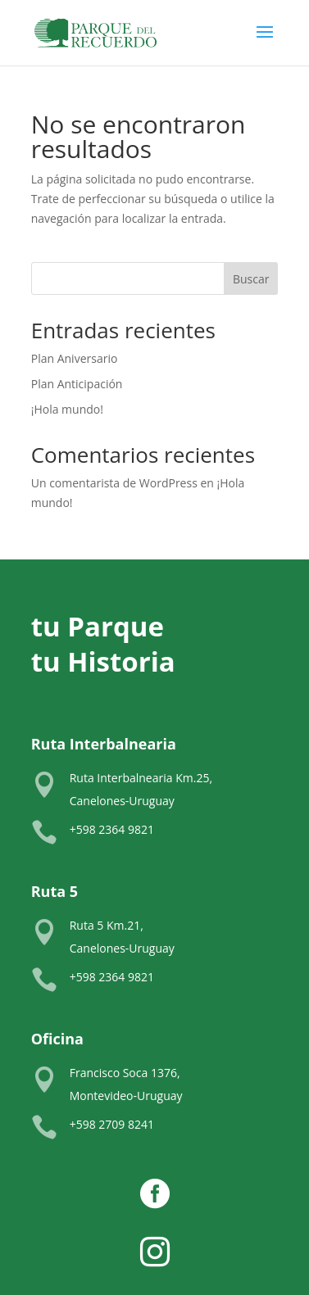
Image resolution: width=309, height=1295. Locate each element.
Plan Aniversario (74, 358)
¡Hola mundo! (67, 409)
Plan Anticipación (77, 384)
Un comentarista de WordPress (114, 483)
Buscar (251, 279)
